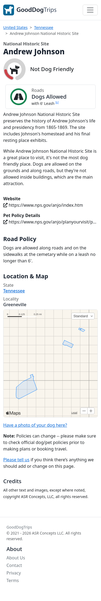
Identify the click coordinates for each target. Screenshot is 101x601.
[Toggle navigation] (90, 10)
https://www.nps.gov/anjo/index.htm (43, 205)
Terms (12, 580)
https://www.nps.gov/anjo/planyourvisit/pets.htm (50, 222)
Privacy (13, 573)
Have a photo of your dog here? (35, 425)
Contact (14, 565)
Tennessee (43, 27)
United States (15, 27)
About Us (15, 558)
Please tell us (16, 460)
